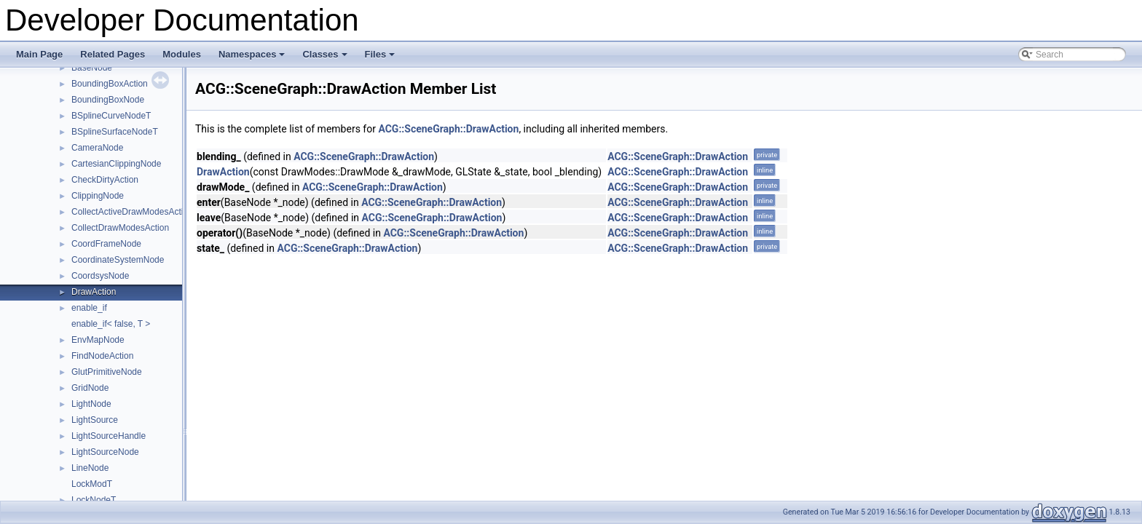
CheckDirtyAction (104, 180)
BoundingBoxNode (107, 100)
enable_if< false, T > (110, 324)
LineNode (90, 468)
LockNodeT (93, 500)
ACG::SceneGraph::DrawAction (448, 129)
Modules (181, 54)
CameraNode (97, 148)
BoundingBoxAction (109, 84)
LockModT (91, 484)
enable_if (89, 308)
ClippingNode (97, 196)
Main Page (39, 54)
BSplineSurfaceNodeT (114, 132)
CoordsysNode (100, 276)
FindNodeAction (102, 356)
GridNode (90, 388)
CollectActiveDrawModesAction (132, 212)
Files (381, 58)
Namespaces (253, 58)
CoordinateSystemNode (117, 260)
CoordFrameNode (106, 244)
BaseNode (91, 68)
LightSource (94, 420)
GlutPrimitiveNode (106, 372)
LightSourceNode (105, 452)
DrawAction (93, 292)
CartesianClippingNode (116, 164)
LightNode (91, 404)
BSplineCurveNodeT (111, 116)
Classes (325, 58)
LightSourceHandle (108, 436)
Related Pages (112, 54)
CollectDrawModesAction (120, 228)
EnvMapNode (98, 340)
